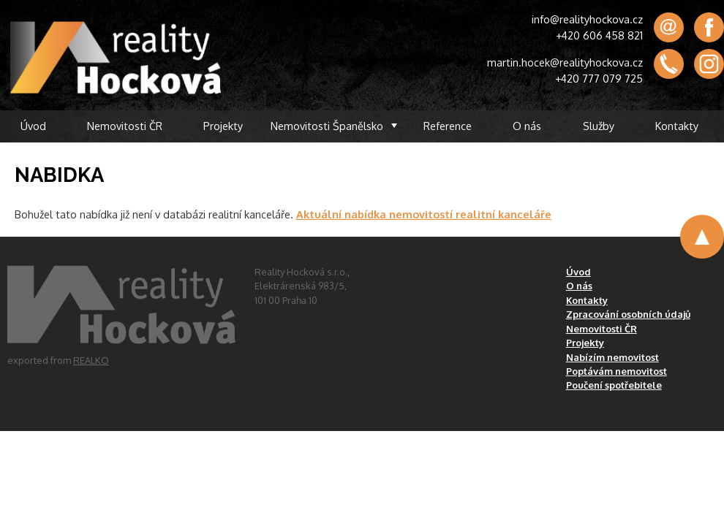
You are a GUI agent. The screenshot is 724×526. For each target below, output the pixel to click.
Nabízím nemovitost (612, 357)
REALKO (91, 360)
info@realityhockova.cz (587, 19)
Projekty (223, 125)
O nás (527, 125)
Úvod (33, 125)
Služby (598, 125)
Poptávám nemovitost (616, 371)
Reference (447, 125)
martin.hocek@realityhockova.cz (565, 62)
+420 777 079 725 (599, 78)
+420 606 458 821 (599, 35)
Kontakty (676, 125)
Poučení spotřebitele (614, 385)
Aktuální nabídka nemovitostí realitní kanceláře (423, 214)
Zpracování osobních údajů (628, 314)
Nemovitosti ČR (124, 125)
